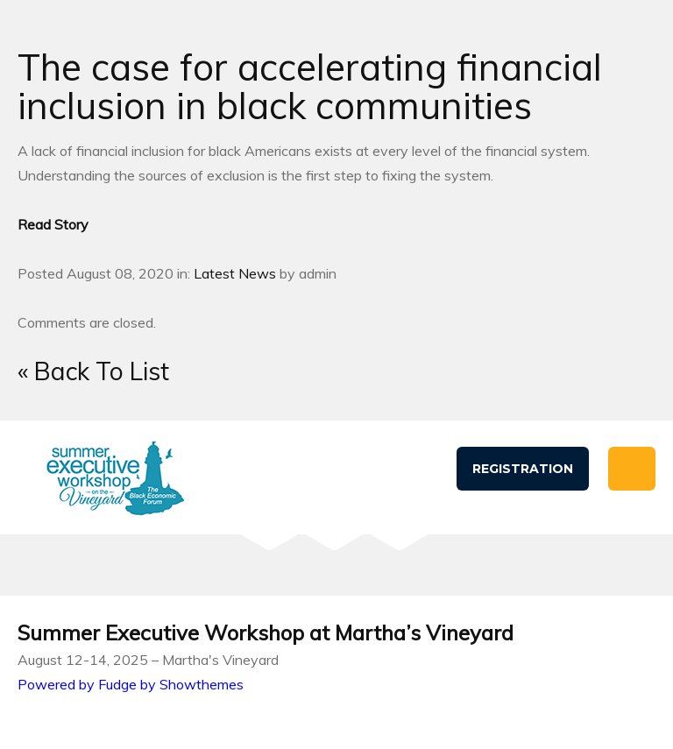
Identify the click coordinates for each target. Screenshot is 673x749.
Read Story (53, 224)
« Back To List (93, 371)
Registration (522, 469)
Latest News (235, 273)
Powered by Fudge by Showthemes (131, 684)
